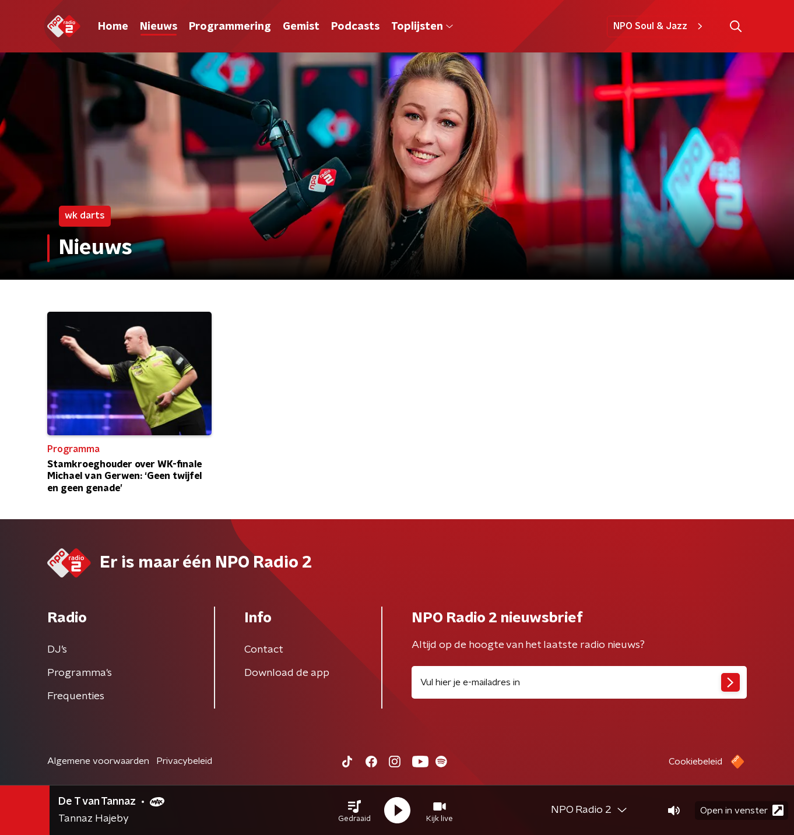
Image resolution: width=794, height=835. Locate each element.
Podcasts (355, 27)
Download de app (286, 673)
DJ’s (57, 649)
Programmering (230, 27)
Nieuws (158, 27)
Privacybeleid (184, 761)
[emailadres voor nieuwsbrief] (579, 682)
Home (113, 27)
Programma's (79, 673)
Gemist (301, 27)
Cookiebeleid (695, 761)
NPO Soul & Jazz (659, 26)
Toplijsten (422, 27)
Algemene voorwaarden (98, 761)
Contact (263, 649)
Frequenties (75, 696)
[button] (354, 810)
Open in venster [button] (742, 810)
